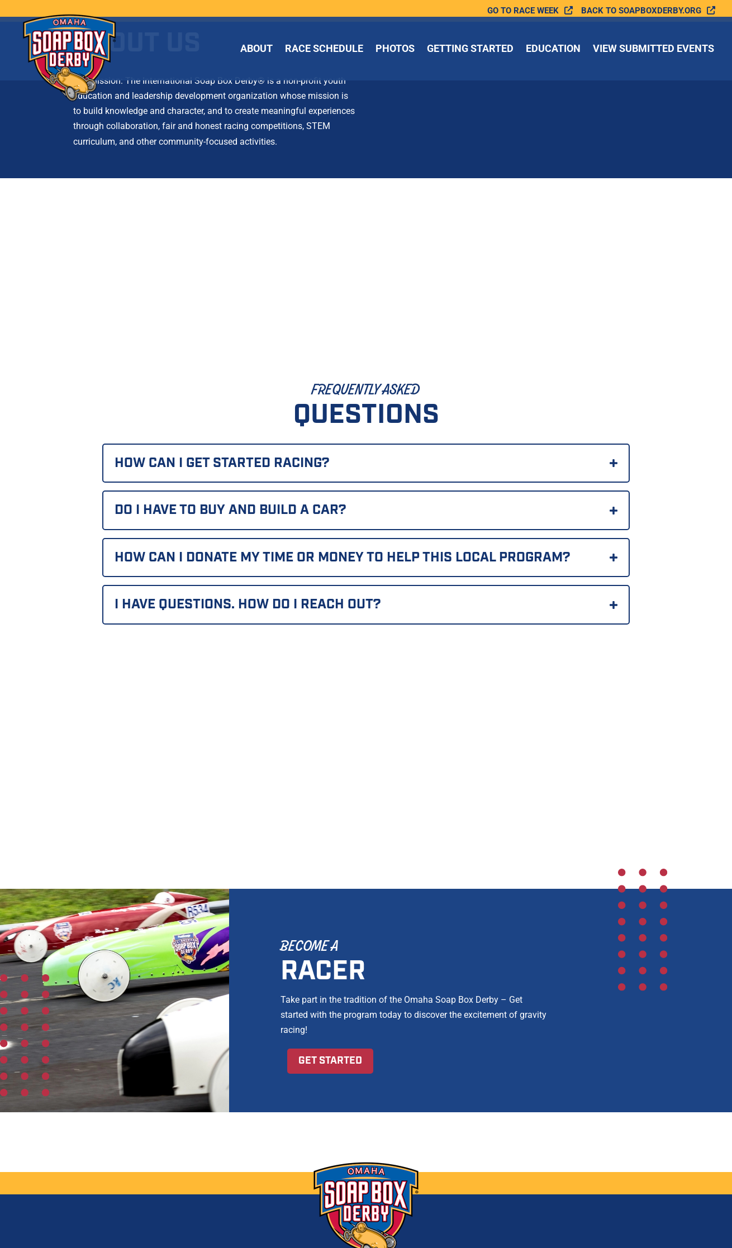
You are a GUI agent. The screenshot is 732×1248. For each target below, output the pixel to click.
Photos (395, 49)
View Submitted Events (653, 49)
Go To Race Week (523, 11)
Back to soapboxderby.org (641, 11)
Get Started (330, 1061)
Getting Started (470, 49)
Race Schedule (324, 49)
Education (553, 49)
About (256, 49)
